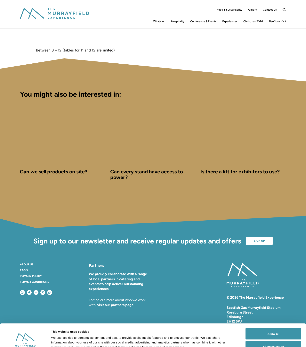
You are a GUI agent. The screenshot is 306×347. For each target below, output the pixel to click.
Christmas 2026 (253, 21)
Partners (96, 265)
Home (145, 22)
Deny (273, 336)
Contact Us (270, 9)
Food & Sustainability (229, 9)
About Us (27, 264)
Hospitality (177, 21)
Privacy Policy (31, 276)
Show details (205, 337)
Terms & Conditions (34, 281)
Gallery (252, 9)
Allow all (273, 311)
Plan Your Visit (277, 21)
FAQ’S (24, 270)
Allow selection (273, 323)
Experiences (230, 21)
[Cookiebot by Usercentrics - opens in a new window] (25, 339)
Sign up (259, 240)
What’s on (159, 21)
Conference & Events (203, 21)
